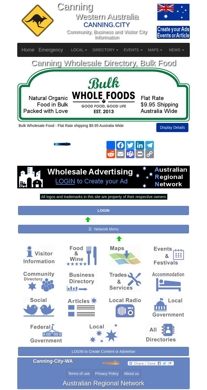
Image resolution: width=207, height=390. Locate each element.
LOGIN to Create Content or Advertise (103, 351)
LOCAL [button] (79, 50)
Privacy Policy (107, 373)
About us (131, 373)
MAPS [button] (155, 50)
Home (28, 50)
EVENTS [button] (133, 50)
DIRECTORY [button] (105, 50)
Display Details (172, 127)
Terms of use (79, 373)
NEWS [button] (176, 50)
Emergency (51, 50)
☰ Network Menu (103, 229)
